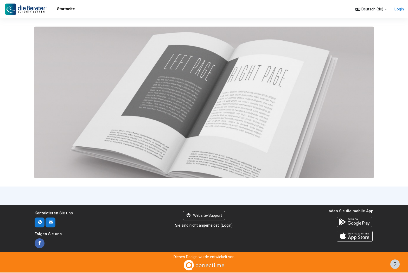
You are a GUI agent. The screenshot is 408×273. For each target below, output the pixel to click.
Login (399, 9)
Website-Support (204, 215)
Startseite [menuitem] (66, 9)
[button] (371, 9)
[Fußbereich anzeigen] (395, 264)
